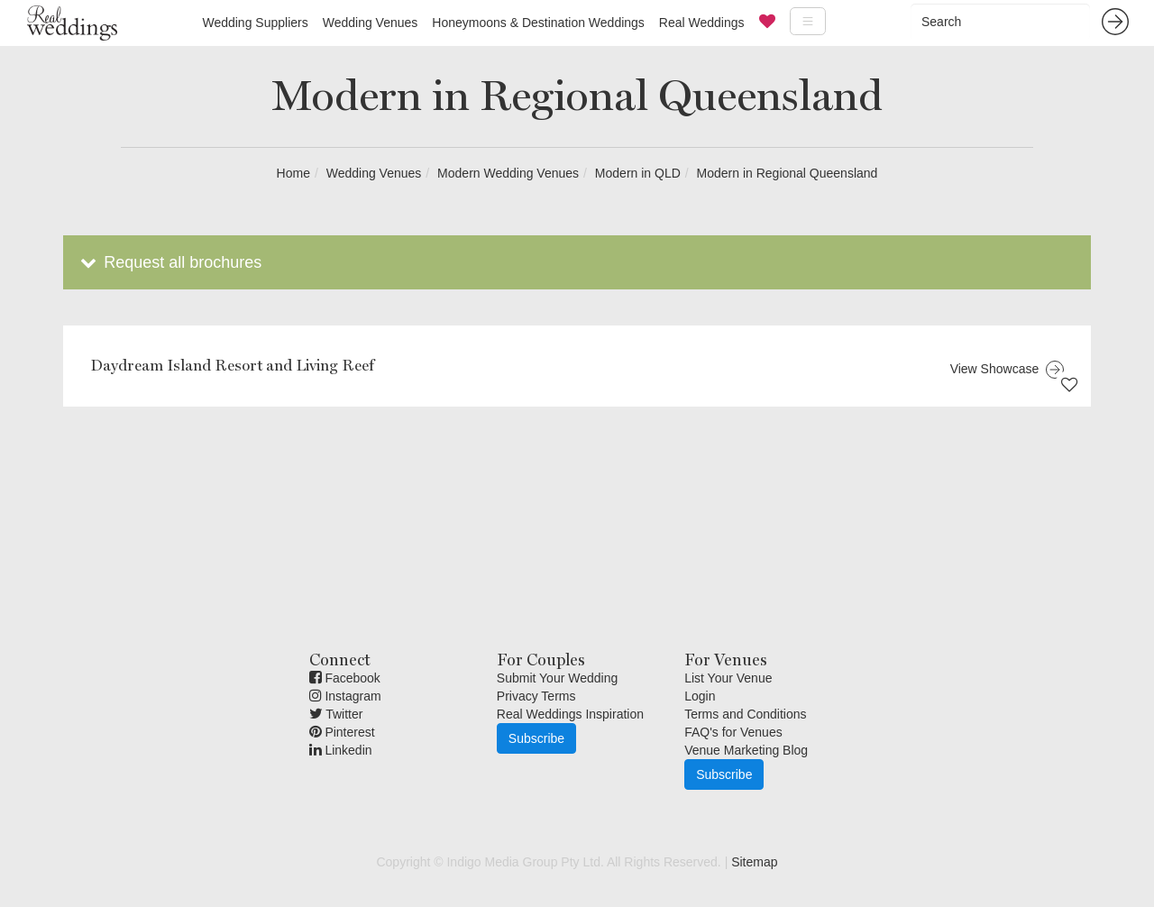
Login (699, 696)
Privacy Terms (536, 696)
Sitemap (754, 862)
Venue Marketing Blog (746, 750)
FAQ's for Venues (733, 732)
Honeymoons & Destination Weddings (538, 22)
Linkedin (340, 750)
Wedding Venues (370, 22)
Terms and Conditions (745, 714)
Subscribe (536, 738)
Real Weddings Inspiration (570, 714)
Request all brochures (169, 262)
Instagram (345, 696)
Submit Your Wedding (557, 678)
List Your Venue (728, 678)
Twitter (336, 714)
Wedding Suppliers (254, 22)
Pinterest (342, 732)
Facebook (344, 678)
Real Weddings (702, 22)
